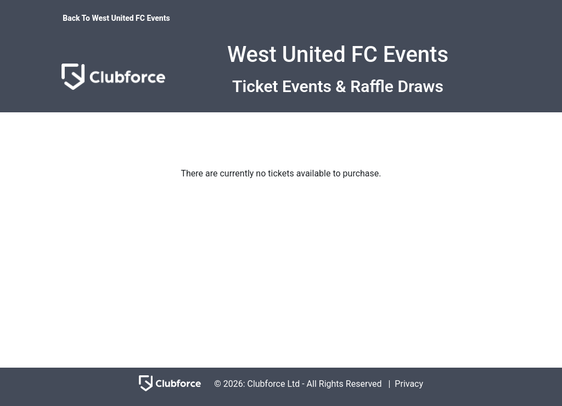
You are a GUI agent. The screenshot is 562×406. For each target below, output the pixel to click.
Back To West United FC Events (116, 18)
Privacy (409, 384)
